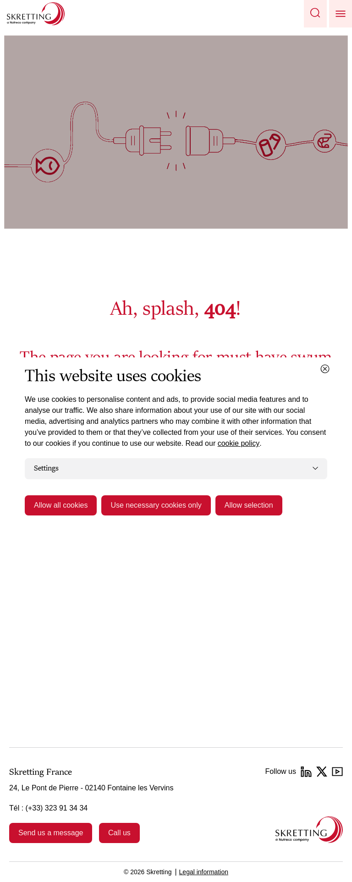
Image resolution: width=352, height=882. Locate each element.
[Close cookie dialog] (325, 369)
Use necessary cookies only (155, 505)
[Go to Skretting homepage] (36, 13)
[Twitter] (321, 771)
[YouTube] (337, 771)
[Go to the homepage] (309, 829)
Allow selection (249, 505)
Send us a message (50, 833)
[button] (315, 13)
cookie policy (239, 443)
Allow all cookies (61, 505)
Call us (119, 833)
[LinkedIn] (306, 771)
